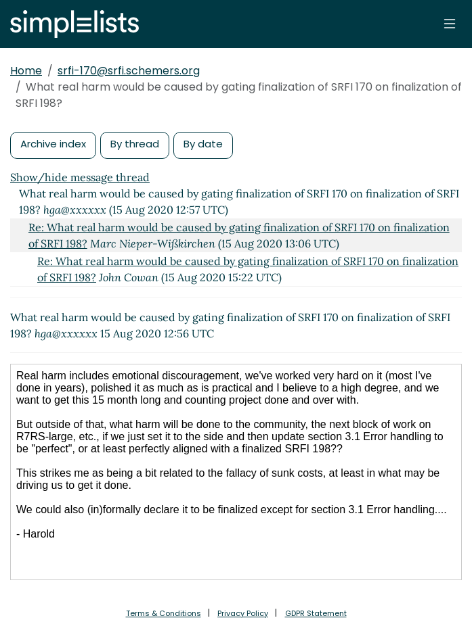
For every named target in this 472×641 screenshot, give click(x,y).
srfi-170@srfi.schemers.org (129, 70)
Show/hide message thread (80, 177)
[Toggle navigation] (449, 23)
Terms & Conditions (163, 613)
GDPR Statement (316, 613)
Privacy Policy (242, 613)
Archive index (53, 144)
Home (26, 70)
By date (203, 144)
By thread (134, 144)
